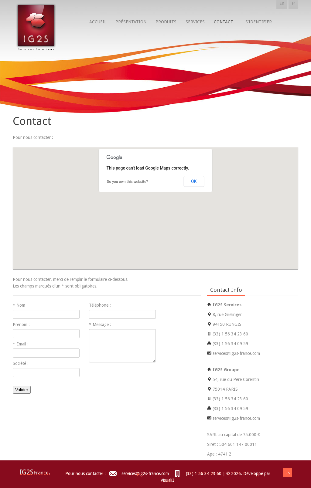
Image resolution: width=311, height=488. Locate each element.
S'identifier (258, 21)
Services (195, 21)
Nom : (22, 305)
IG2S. (34, 472)
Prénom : (21, 324)
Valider (21, 389)
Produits (166, 21)
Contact (223, 21)
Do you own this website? (127, 182)
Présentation (130, 21)
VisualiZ (168, 480)
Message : (102, 324)
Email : (22, 344)
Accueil (97, 21)
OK (194, 181)
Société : (21, 363)
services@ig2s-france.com (144, 473)
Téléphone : (100, 305)
